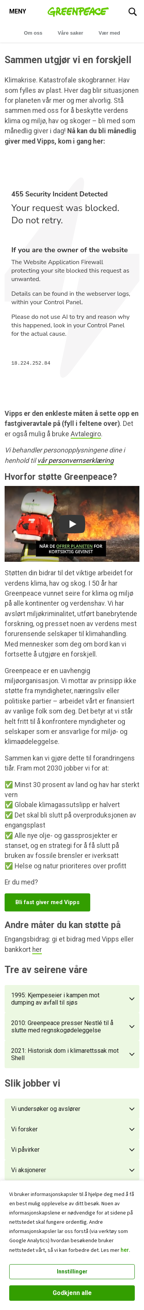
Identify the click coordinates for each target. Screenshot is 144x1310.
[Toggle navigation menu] (17, 11)
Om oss (33, 33)
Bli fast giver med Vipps (47, 902)
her (125, 1250)
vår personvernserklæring (75, 460)
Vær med (109, 33)
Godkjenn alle (72, 1293)
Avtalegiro (86, 434)
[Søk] (132, 11)
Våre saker (70, 33)
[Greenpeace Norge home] (78, 11)
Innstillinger (72, 1271)
